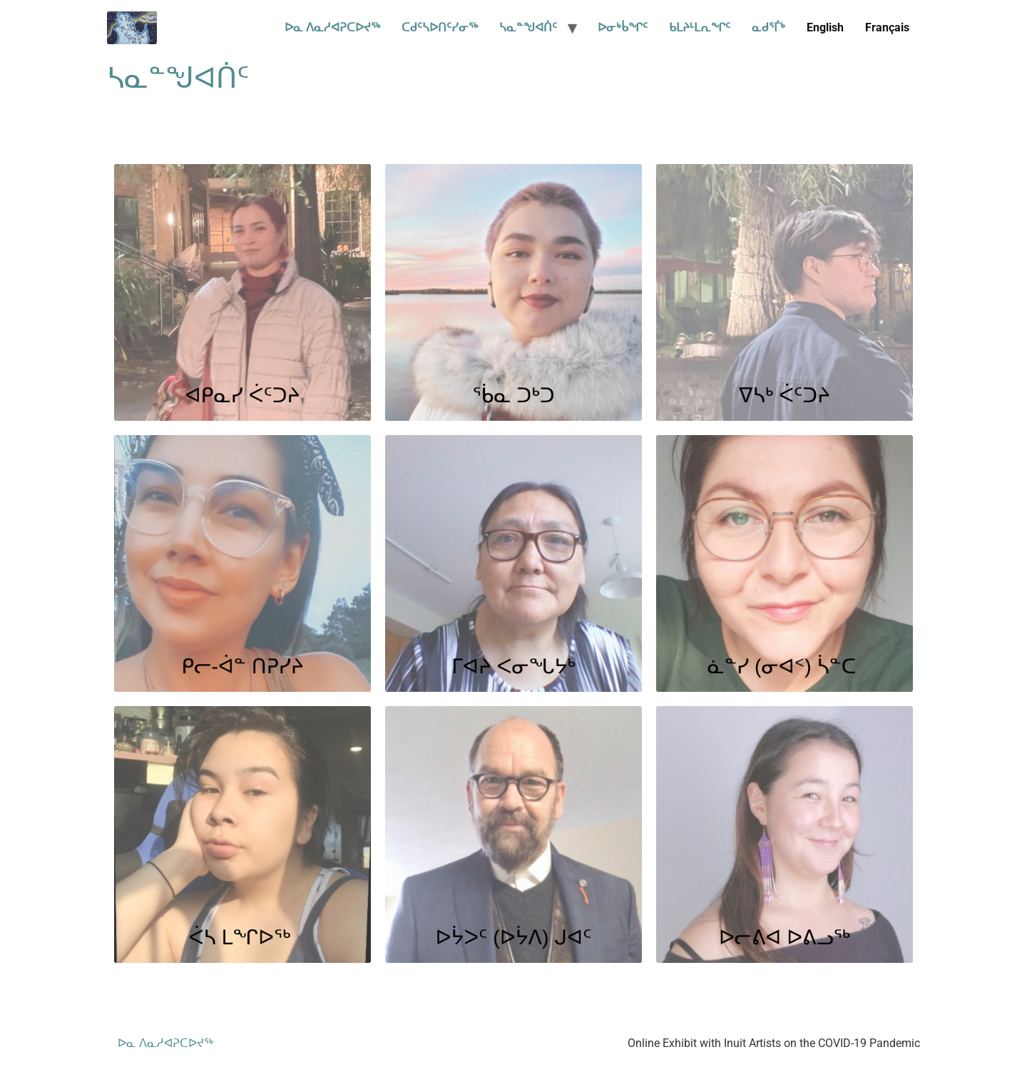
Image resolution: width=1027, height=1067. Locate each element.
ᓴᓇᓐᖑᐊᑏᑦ (528, 27)
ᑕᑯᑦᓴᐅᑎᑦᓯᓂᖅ (440, 27)
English (825, 27)
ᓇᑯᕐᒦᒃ (768, 27)
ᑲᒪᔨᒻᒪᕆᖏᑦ (699, 27)
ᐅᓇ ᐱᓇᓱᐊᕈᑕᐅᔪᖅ (332, 27)
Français (887, 27)
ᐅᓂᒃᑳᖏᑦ (623, 27)
